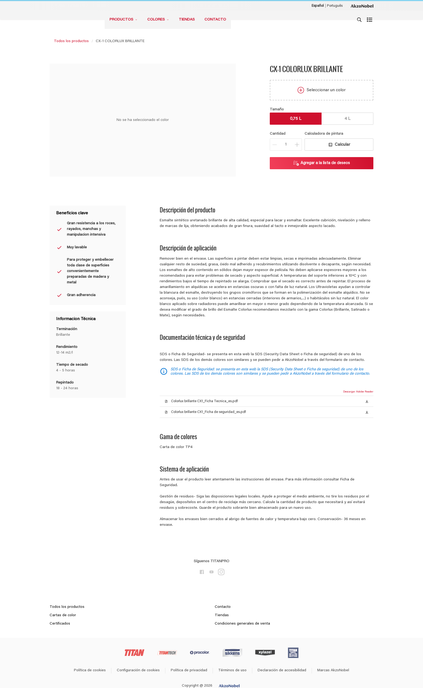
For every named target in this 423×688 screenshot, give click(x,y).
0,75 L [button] (295, 119)
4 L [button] (347, 119)
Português (335, 6)
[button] (367, 401)
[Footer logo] (134, 653)
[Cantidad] (286, 144)
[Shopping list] (370, 19)
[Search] (359, 19)
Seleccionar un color (322, 90)
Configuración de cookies (138, 670)
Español (318, 6)
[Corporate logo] (362, 5)
